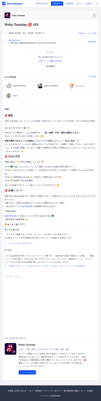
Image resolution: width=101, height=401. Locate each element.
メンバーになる (27, 372)
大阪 (28, 349)
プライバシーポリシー (53, 391)
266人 (22, 349)
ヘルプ (30, 391)
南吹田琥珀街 (10, 216)
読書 (67, 349)
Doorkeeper (55, 396)
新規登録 (69, 3)
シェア (9, 277)
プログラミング (42, 349)
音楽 (62, 349)
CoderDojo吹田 (26, 206)
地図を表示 (92, 42)
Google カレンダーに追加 (87, 33)
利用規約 (38, 391)
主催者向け (57, 3)
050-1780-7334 (42, 3)
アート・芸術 (54, 349)
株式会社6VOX (15, 40)
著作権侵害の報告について (75, 391)
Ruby (33, 349)
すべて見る (91, 76)
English (89, 3)
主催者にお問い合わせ (17, 391)
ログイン (79, 3)
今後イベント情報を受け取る (50, 61)
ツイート (18, 277)
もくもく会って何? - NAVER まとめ (20, 243)
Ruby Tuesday (18, 15)
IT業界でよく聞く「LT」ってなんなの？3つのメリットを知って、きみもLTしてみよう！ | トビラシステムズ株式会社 (47, 266)
